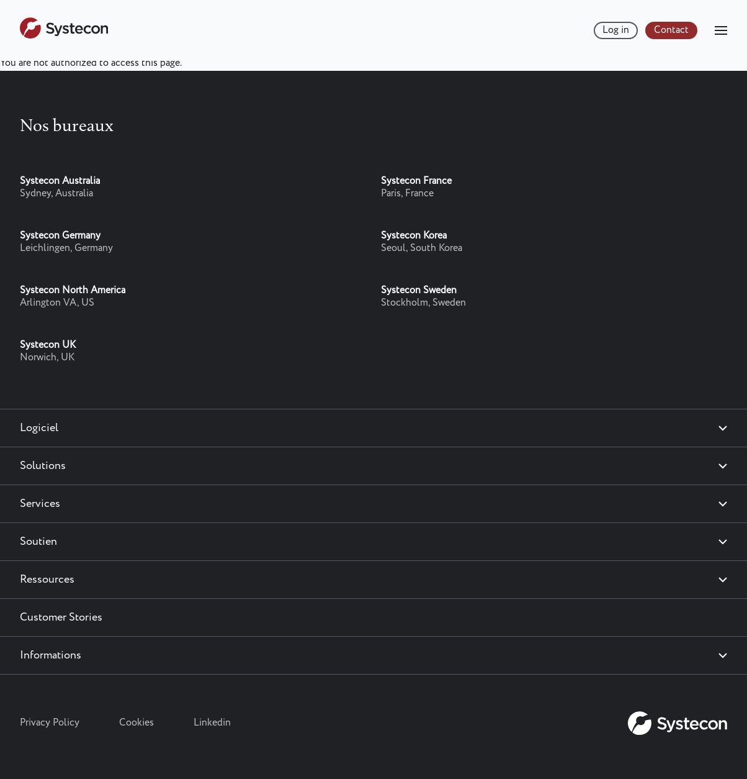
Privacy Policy (49, 723)
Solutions (43, 466)
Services (40, 504)
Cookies (136, 723)
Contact (671, 30)
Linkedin (212, 723)
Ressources (47, 580)
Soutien (38, 542)
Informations (50, 655)
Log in (615, 30)
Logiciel (39, 428)
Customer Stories (61, 617)
